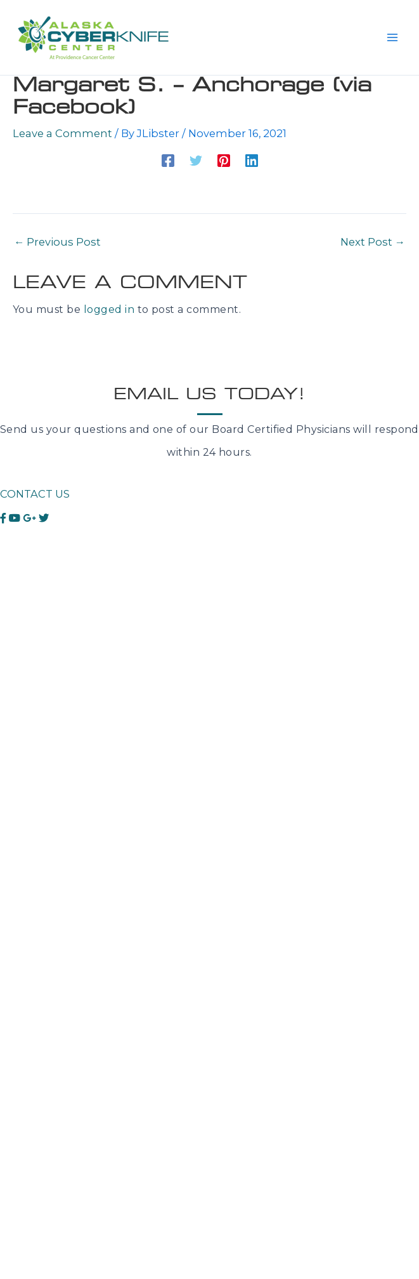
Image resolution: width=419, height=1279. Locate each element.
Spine (15, 673)
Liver (12, 650)
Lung (14, 627)
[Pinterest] (223, 161)
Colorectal (28, 742)
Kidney (18, 719)
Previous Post (57, 242)
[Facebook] (168, 161)
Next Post (372, 242)
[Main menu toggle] (392, 37)
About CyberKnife (48, 823)
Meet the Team (41, 891)
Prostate (23, 605)
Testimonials (33, 996)
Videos (17, 1018)
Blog (12, 1041)
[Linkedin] (251, 161)
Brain (13, 582)
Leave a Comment (62, 133)
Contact (21, 914)
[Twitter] (196, 161)
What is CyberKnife (51, 846)
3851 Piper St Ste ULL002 (68, 1123)
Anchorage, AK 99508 (57, 1145)
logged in (109, 309)
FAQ (11, 869)
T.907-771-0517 (39, 1168)
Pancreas (24, 696)
